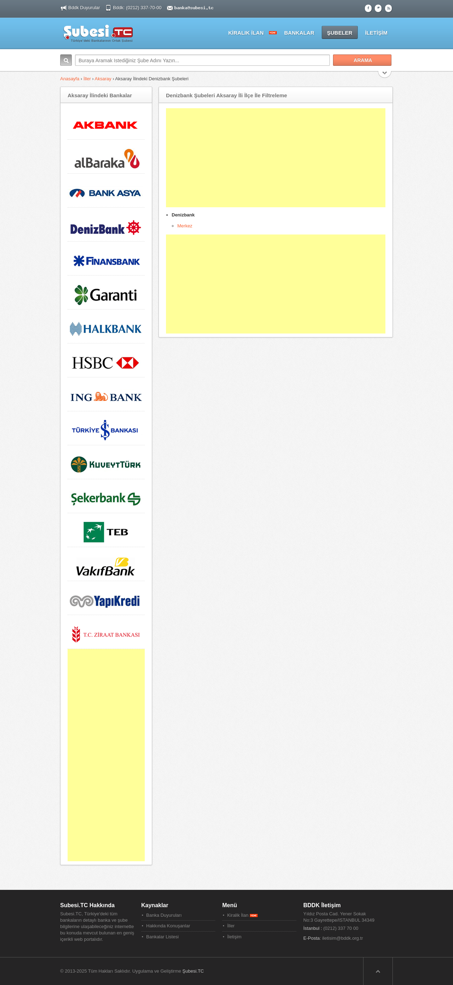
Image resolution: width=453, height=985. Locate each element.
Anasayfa (69, 78)
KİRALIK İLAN (246, 33)
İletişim (234, 936)
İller (87, 78)
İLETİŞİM (376, 33)
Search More (385, 75)
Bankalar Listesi (162, 936)
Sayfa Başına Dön (378, 971)
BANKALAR (299, 33)
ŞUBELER (339, 33)
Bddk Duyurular (84, 7)
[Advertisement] (275, 157)
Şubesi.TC (193, 971)
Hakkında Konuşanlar (168, 925)
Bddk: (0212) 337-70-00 (138, 7)
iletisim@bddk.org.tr (342, 938)
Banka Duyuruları (164, 915)
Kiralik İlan (242, 915)
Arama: (66, 60)
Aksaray (103, 78)
